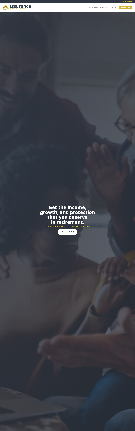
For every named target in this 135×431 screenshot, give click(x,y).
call (116, 1)
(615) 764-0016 (125, 1)
